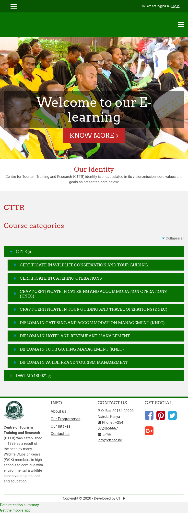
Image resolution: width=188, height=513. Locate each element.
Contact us (60, 433)
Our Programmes (65, 419)
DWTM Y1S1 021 (31, 375)
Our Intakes (60, 426)
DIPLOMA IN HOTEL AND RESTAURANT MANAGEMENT (75, 335)
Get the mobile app (15, 510)
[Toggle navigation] (180, 24)
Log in (175, 6)
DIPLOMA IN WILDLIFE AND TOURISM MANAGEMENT (74, 362)
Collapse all (175, 238)
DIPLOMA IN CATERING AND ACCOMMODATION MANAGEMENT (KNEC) (92, 322)
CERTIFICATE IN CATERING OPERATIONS (61, 278)
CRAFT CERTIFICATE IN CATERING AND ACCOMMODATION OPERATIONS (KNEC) (93, 293)
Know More (92, 135)
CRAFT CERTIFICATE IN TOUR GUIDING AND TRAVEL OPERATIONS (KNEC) (93, 309)
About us (58, 411)
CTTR (21, 251)
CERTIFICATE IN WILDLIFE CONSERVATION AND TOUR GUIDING (84, 264)
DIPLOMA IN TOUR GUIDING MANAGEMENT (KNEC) (72, 349)
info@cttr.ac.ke (110, 440)
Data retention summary (19, 505)
